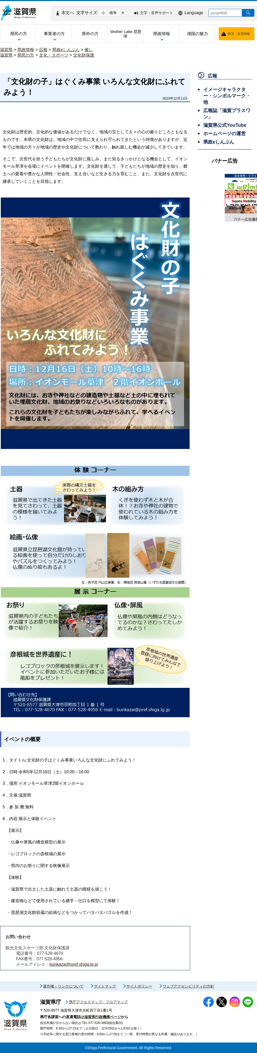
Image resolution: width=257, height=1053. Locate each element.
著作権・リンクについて (63, 986)
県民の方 (25, 55)
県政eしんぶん (66, 49)
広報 (43, 49)
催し (88, 49)
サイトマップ (105, 986)
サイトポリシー (139, 986)
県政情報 (25, 49)
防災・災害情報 (239, 34)
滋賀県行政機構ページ (102, 1017)
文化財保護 (83, 55)
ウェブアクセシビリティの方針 (188, 986)
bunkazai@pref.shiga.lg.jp (74, 964)
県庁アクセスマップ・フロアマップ (98, 1002)
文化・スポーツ (53, 55)
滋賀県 (6, 49)
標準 (113, 13)
